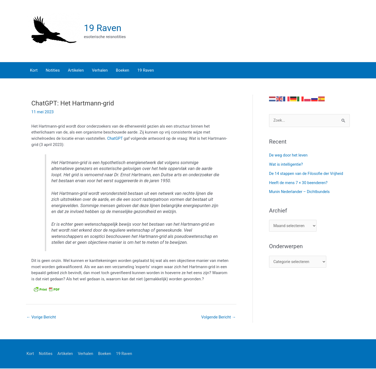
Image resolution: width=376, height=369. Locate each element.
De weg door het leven (289, 155)
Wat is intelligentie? (286, 164)
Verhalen (87, 354)
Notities (46, 354)
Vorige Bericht (41, 317)
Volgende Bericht (218, 317)
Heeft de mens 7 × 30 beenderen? (299, 183)
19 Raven (103, 28)
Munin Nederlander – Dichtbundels (300, 192)
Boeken (106, 354)
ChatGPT (115, 138)
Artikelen (66, 354)
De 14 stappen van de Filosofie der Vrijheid (307, 173)
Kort (29, 354)
